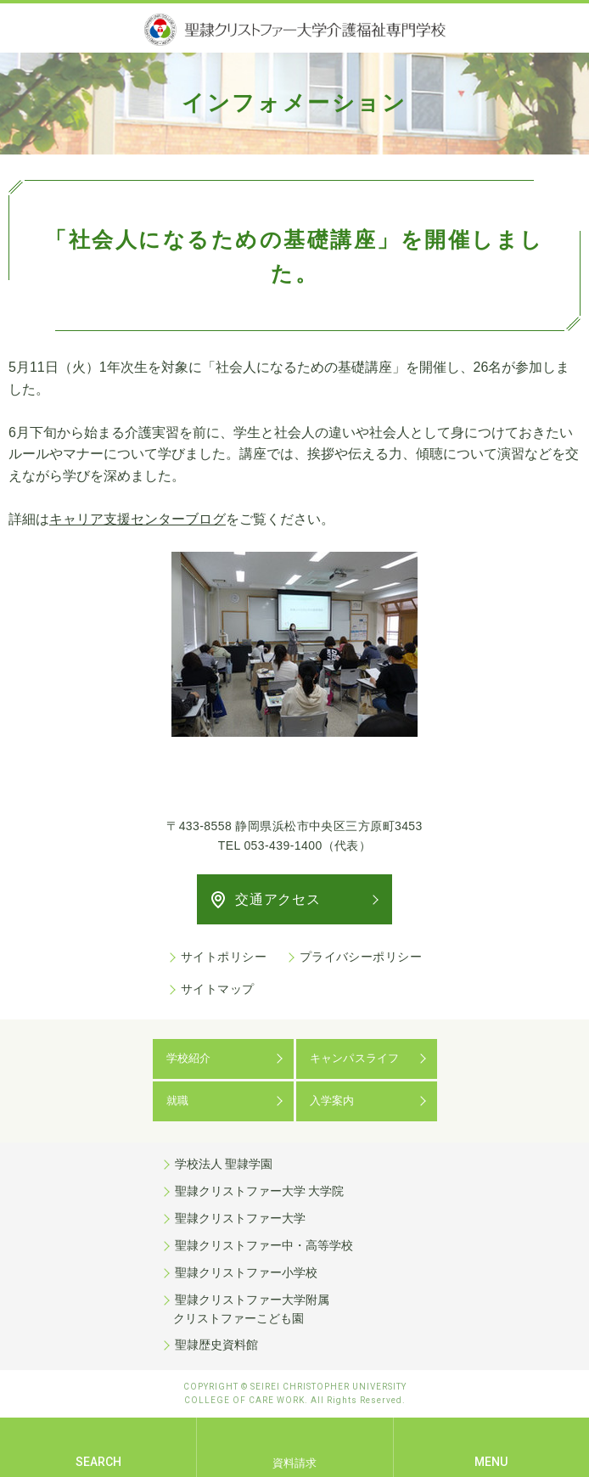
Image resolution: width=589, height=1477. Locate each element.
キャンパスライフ (355, 1058)
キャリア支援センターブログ (137, 519)
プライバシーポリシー (361, 956)
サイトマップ (218, 989)
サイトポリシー (223, 956)
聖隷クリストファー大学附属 (295, 1310)
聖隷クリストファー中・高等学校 (264, 1245)
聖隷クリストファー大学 (240, 1218)
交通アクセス (278, 899)
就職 (177, 1100)
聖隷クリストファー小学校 (246, 1272)
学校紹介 (188, 1058)
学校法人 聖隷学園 (224, 1164)
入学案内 (332, 1100)
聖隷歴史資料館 (216, 1344)
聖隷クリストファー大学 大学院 (260, 1191)
